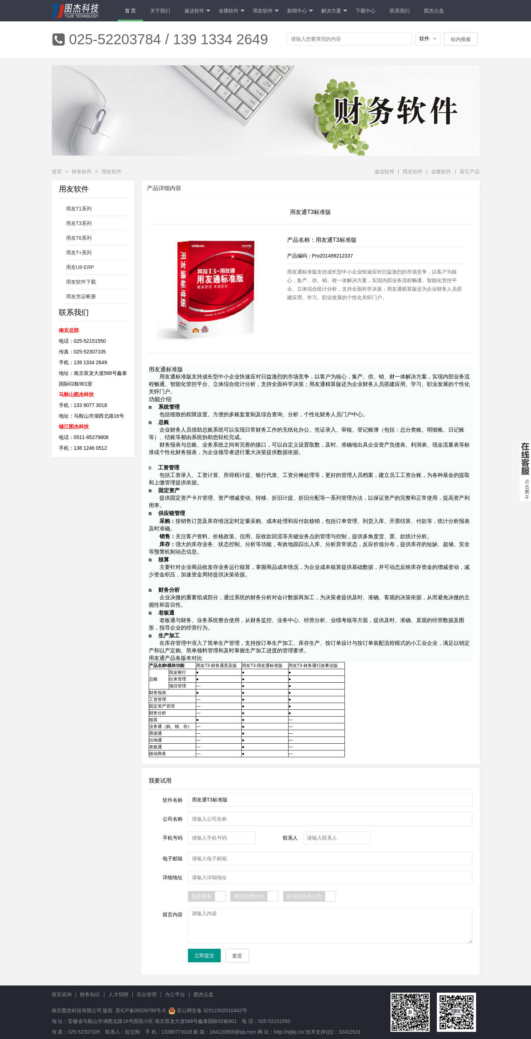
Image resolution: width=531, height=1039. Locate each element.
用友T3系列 (79, 223)
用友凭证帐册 (81, 296)
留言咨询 (62, 994)
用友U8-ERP (80, 267)
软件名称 (173, 800)
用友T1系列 (79, 209)
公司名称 (173, 819)
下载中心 (366, 11)
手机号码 (173, 838)
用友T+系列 (79, 252)
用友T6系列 (79, 238)
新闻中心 (300, 11)
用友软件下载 (81, 282)
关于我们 (160, 11)
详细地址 (173, 877)
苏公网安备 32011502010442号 (212, 1010)
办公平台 (175, 994)
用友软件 (266, 11)
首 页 (130, 11)
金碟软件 (232, 11)
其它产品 (470, 171)
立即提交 (204, 955)
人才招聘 (118, 994)
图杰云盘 (434, 11)
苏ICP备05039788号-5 (139, 1010)
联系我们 (400, 11)
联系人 (290, 838)
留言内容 (173, 914)
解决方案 (334, 11)
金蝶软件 (441, 171)
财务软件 (82, 171)
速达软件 (197, 11)
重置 (237, 956)
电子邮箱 (173, 858)
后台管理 (147, 994)
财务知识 (90, 994)
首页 (57, 171)
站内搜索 (461, 39)
